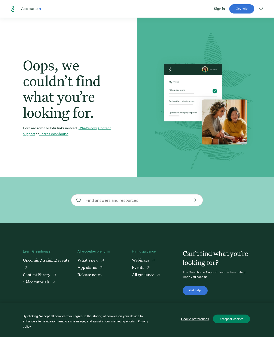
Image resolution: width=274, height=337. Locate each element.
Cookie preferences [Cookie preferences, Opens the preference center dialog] (195, 319)
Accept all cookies (231, 319)
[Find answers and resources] (136, 200)
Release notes (89, 274)
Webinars (141, 260)
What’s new (88, 128)
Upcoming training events (46, 260)
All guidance (143, 274)
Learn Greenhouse (53, 134)
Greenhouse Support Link (12, 9)
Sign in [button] (219, 9)
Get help (242, 9)
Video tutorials (36, 281)
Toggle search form (261, 8)
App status (87, 267)
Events (138, 267)
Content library (37, 274)
